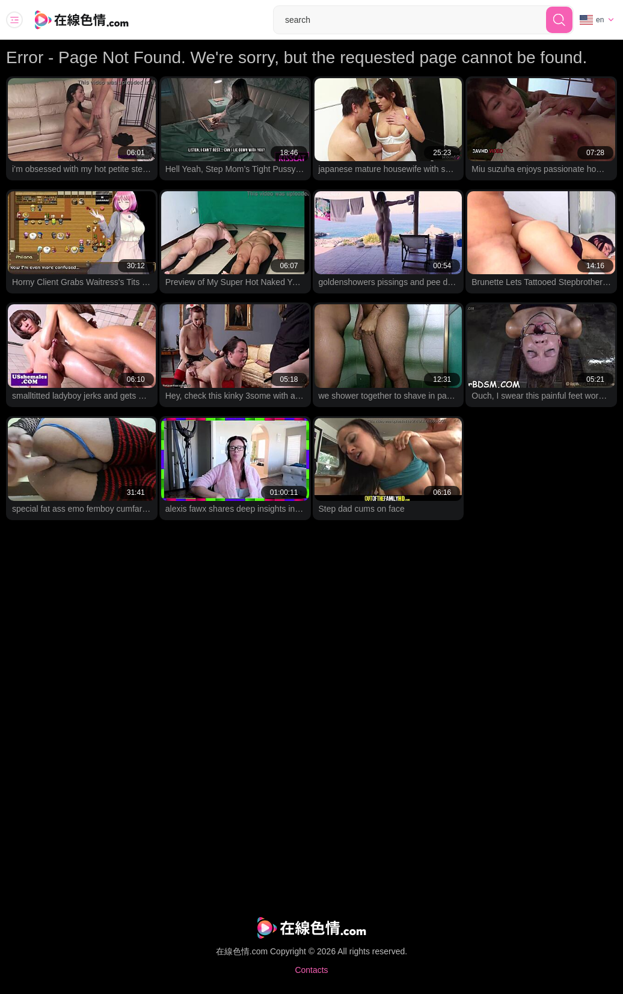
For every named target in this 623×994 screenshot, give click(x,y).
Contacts (311, 970)
